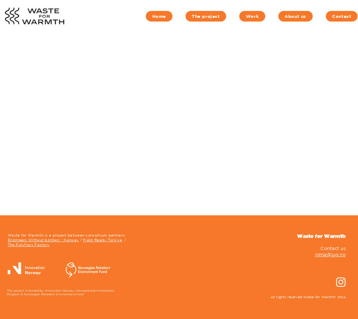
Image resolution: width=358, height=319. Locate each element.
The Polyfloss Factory (28, 244)
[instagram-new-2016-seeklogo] (341, 282)
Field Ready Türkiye (102, 240)
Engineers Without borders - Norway (43, 240)
